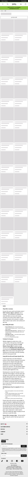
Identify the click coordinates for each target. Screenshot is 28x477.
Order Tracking (4, 1)
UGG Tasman (7, 337)
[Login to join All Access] (14, 7)
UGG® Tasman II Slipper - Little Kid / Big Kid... (14, 467)
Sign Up (3, 441)
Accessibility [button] (23, 1)
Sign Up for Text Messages (7, 443)
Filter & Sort (14, 17)
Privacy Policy (17, 449)
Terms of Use (11, 449)
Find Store (24, 455)
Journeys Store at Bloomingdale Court (14, 466)
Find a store (3, 453)
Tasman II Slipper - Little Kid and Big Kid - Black (14, 468)
